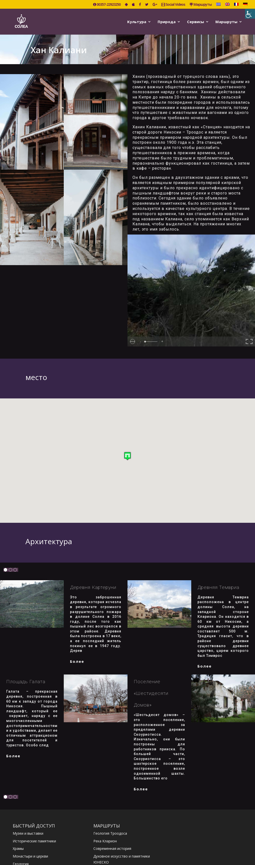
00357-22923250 (107, 5)
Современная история (112, 848)
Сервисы (195, 22)
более (77, 661)
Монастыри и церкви (30, 856)
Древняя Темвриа (218, 587)
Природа (167, 22)
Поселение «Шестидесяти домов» (151, 693)
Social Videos (173, 5)
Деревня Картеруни (93, 587)
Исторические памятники (34, 841)
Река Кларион (105, 841)
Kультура (136, 22)
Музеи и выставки (28, 833)
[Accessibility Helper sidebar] (250, 14)
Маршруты (201, 5)
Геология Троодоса (110, 833)
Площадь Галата (25, 681)
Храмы (18, 848)
